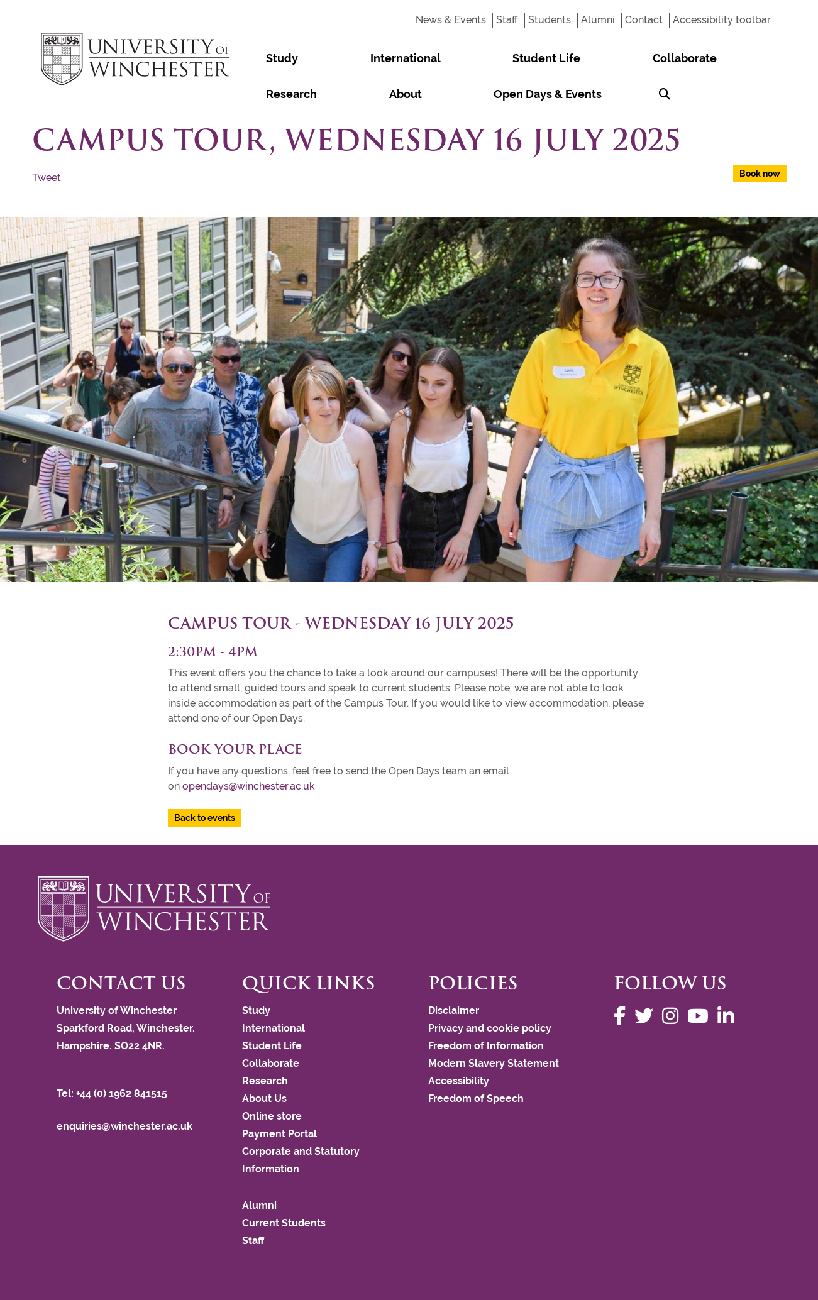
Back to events (204, 818)
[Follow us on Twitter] (647, 1016)
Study (255, 58)
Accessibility (458, 1081)
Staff (507, 20)
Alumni (598, 20)
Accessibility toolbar (722, 20)
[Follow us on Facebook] (623, 1016)
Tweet (46, 178)
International (325, 58)
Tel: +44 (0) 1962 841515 (113, 1093)
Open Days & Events (293, 94)
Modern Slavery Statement (493, 1063)
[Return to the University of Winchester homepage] (409, 909)
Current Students (284, 1223)
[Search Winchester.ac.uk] (373, 94)
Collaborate (498, 58)
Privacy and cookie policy (489, 1028)
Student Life (413, 58)
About (635, 58)
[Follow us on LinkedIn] (728, 1016)
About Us (264, 1098)
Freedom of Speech (476, 1098)
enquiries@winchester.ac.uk (124, 1126)
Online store (272, 1116)
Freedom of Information (486, 1046)
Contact (644, 20)
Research (574, 58)
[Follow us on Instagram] (673, 1016)
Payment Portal (279, 1134)
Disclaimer (453, 1010)
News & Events (451, 20)
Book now (759, 173)
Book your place (235, 749)
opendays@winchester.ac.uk (248, 786)
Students (549, 20)
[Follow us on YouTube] (701, 1016)
